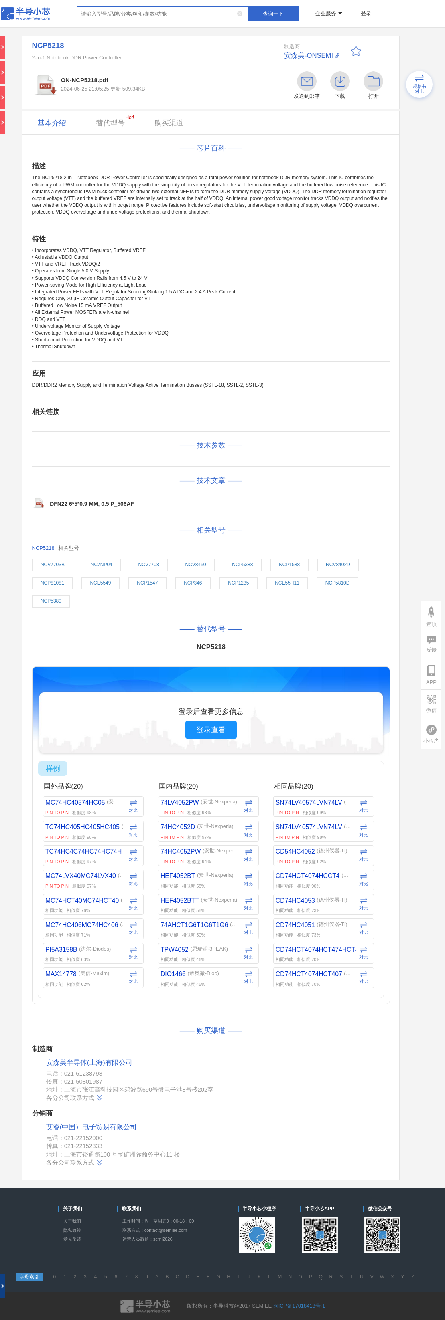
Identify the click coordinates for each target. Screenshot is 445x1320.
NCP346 (193, 583)
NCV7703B (53, 564)
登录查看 (211, 729)
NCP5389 (51, 601)
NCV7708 (148, 564)
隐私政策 (72, 1230)
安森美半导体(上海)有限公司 (89, 1062)
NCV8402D (338, 564)
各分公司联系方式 (74, 1097)
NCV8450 (195, 564)
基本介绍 (51, 123)
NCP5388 (242, 564)
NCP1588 (289, 564)
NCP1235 (238, 583)
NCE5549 (100, 583)
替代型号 (115, 121)
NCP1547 (147, 583)
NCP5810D (337, 583)
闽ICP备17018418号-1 (299, 1306)
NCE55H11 (287, 583)
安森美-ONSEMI (308, 55)
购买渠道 (168, 123)
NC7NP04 (101, 564)
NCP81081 (52, 583)
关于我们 (72, 1221)
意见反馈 (72, 1239)
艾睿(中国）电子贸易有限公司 (91, 1127)
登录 (366, 13)
